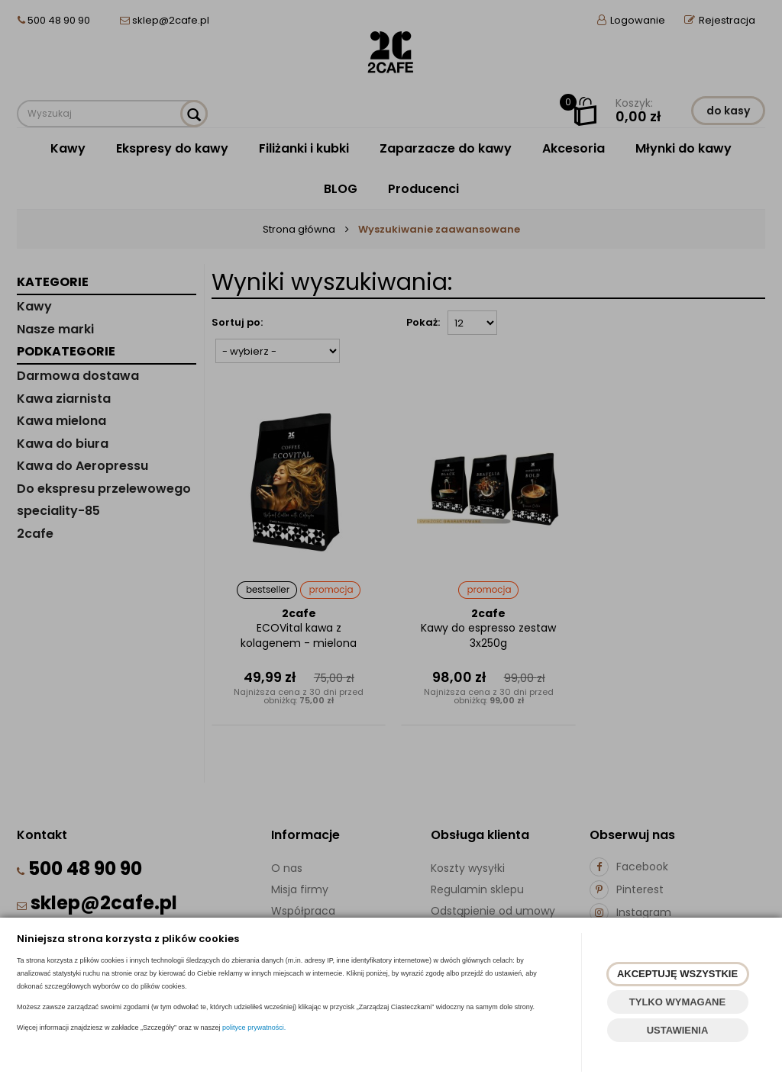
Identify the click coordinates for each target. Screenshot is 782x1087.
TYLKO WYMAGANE (677, 1002)
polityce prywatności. (254, 1027)
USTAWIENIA (678, 1030)
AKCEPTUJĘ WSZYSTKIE (677, 973)
